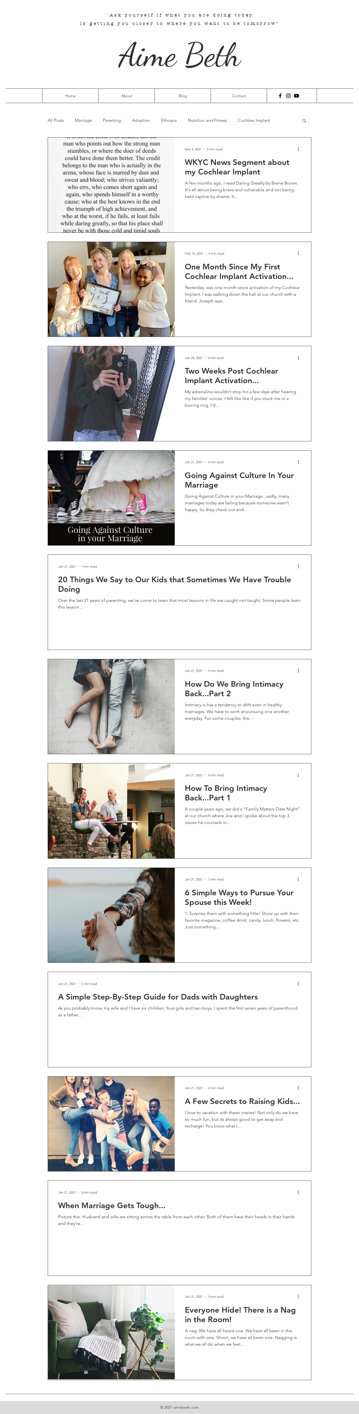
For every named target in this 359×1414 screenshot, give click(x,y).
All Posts (56, 120)
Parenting (112, 120)
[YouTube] (296, 96)
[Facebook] (280, 96)
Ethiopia (169, 120)
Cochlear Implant (254, 120)
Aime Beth (179, 54)
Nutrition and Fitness (207, 120)
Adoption (141, 120)
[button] (304, 121)
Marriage (83, 120)
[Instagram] (288, 96)
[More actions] (300, 149)
